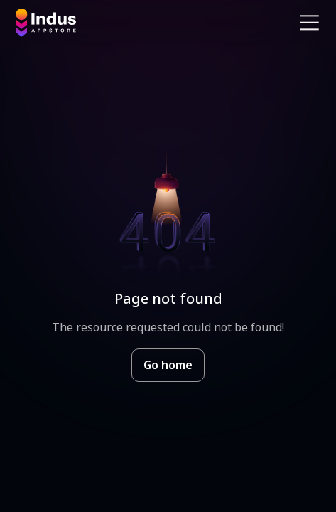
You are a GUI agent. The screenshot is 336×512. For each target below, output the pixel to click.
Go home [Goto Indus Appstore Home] (168, 365)
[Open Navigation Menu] (309, 22)
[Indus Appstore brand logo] (87, 23)
